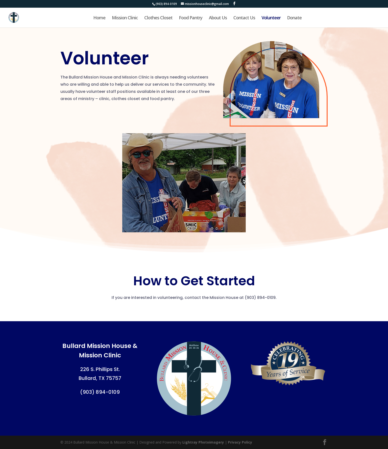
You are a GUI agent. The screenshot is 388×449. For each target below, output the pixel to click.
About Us (218, 18)
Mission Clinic (125, 18)
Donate (294, 18)
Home (99, 18)
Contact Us (244, 18)
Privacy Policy (240, 442)
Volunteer (271, 18)
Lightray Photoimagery (203, 442)
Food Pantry (190, 18)
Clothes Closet (158, 18)
